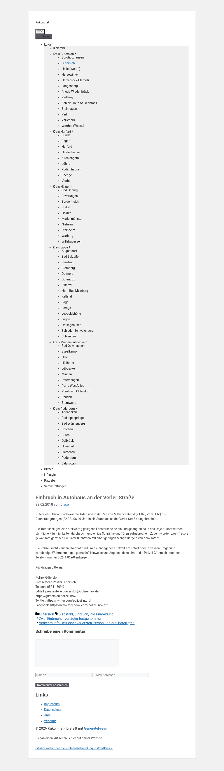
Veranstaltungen (55, 486)
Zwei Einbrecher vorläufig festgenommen (71, 619)
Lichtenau (68, 452)
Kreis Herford (63, 131)
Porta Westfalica (73, 385)
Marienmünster (72, 218)
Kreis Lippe (62, 247)
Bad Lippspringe (73, 418)
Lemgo (66, 308)
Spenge (67, 175)
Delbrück (68, 440)
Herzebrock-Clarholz (75, 80)
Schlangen (69, 336)
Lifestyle (50, 475)
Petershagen (70, 380)
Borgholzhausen (73, 57)
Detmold (67, 273)
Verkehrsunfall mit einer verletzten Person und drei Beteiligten (87, 623)
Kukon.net (42, 22)
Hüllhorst (68, 363)
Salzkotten (69, 463)
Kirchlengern (70, 158)
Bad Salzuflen (71, 256)
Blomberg (68, 268)
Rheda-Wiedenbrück (75, 91)
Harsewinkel (70, 74)
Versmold (68, 120)
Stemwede (69, 402)
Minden (67, 374)
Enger (66, 141)
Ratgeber (50, 480)
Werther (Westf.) (73, 126)
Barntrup (68, 262)
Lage (65, 302)
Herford (67, 146)
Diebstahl (65, 614)
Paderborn (69, 457)
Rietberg (67, 97)
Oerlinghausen (71, 325)
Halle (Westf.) (71, 69)
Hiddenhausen (71, 152)
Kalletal (67, 296)
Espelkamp (69, 351)
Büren (66, 435)
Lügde (66, 319)
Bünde (66, 135)
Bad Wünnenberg (73, 423)
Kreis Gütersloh (65, 54)
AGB (47, 720)
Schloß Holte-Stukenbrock (79, 103)
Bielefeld (59, 48)
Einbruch (81, 614)
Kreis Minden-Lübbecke (70, 342)
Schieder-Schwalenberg (78, 330)
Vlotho (66, 181)
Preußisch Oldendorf (76, 391)
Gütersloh (68, 63)
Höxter (66, 213)
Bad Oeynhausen (73, 345)
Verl (64, 114)
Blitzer (48, 469)
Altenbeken (69, 412)
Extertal (67, 285)
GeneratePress (95, 734)
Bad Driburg (70, 190)
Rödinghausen (71, 169)
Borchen (67, 429)
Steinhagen (69, 108)
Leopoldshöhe (71, 313)
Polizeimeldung (102, 614)
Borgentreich (70, 201)
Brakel (66, 207)
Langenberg (70, 86)
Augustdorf (69, 251)
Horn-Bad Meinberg (75, 290)
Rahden (67, 397)
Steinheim (68, 230)
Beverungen (70, 196)
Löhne (66, 163)
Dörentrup (68, 279)
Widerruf (50, 726)
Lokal (49, 44)
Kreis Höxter (63, 186)
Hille (65, 357)
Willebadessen (71, 241)
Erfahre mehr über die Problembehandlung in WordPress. (74, 753)
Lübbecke (68, 368)
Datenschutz (52, 715)
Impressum (52, 709)
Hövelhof (68, 446)
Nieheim (67, 224)
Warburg (67, 236)
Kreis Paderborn (65, 408)
